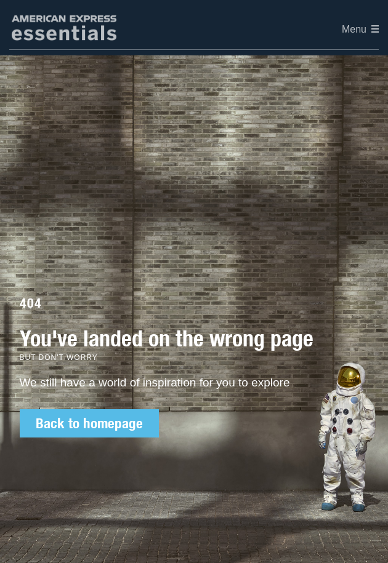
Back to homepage (89, 423)
